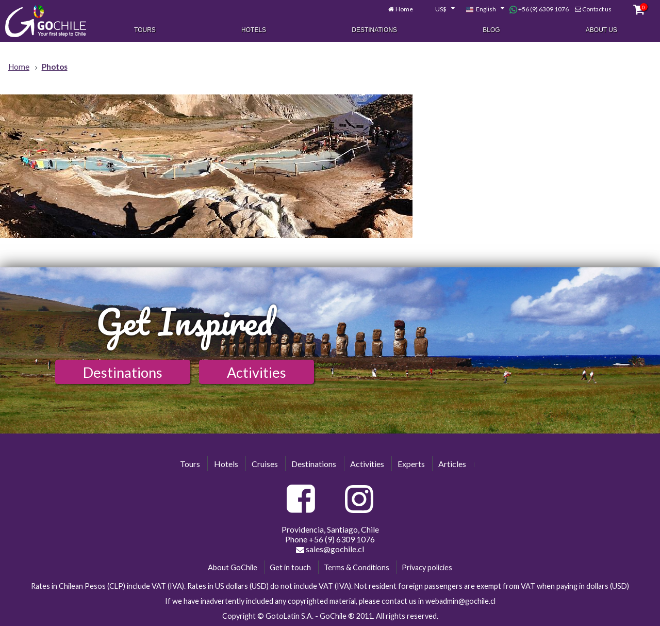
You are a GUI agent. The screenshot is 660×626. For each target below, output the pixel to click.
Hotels (253, 30)
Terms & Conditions (356, 567)
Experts (411, 464)
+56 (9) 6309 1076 (539, 9)
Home (404, 9)
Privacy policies (427, 567)
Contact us (597, 9)
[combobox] (439, 9)
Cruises (265, 464)
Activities (256, 372)
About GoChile (232, 567)
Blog (491, 30)
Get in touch (290, 567)
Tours (145, 30)
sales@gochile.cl (330, 549)
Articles (452, 464)
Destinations (374, 30)
